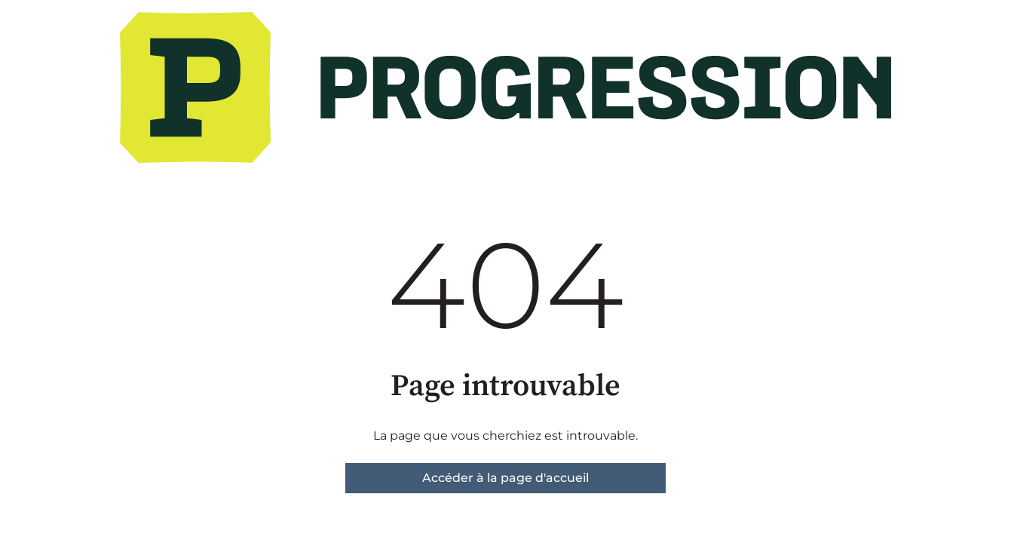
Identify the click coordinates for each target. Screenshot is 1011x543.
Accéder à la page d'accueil (505, 478)
